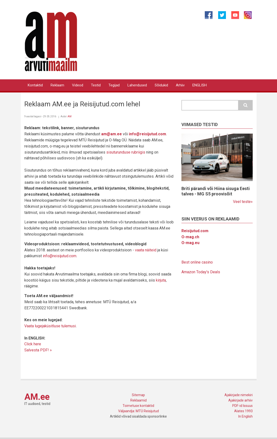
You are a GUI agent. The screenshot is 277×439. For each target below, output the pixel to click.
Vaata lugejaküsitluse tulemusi (50, 326)
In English (245, 416)
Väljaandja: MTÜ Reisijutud (138, 411)
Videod (77, 85)
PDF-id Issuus (242, 406)
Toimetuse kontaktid (138, 406)
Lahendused (137, 85)
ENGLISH (199, 85)
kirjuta (161, 280)
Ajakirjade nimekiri (238, 395)
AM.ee (37, 397)
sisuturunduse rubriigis (125, 152)
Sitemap (138, 395)
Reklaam (57, 85)
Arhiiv (180, 85)
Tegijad (114, 85)
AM (69, 116)
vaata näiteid (145, 250)
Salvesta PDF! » (38, 350)
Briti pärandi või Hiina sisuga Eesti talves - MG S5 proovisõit (215, 191)
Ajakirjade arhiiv (240, 400)
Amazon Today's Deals (200, 272)
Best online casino (197, 262)
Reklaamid (138, 400)
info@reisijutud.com (59, 256)
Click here (32, 344)
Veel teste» (243, 201)
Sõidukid (161, 85)
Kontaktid (35, 85)
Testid (96, 85)
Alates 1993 (243, 411)
